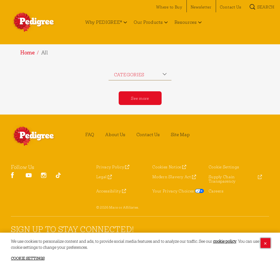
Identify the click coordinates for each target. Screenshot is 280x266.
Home (27, 52)
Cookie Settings (224, 167)
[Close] (265, 244)
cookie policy (224, 241)
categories (129, 74)
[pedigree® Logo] (40, 136)
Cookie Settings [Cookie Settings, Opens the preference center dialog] (28, 258)
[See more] (140, 98)
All (44, 52)
